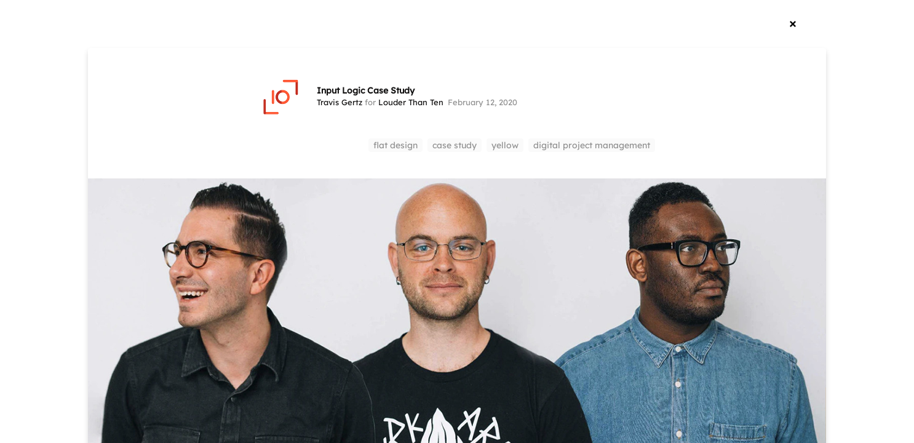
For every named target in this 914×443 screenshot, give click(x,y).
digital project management (591, 145)
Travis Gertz (339, 102)
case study (454, 145)
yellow (505, 145)
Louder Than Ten (410, 102)
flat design (395, 145)
